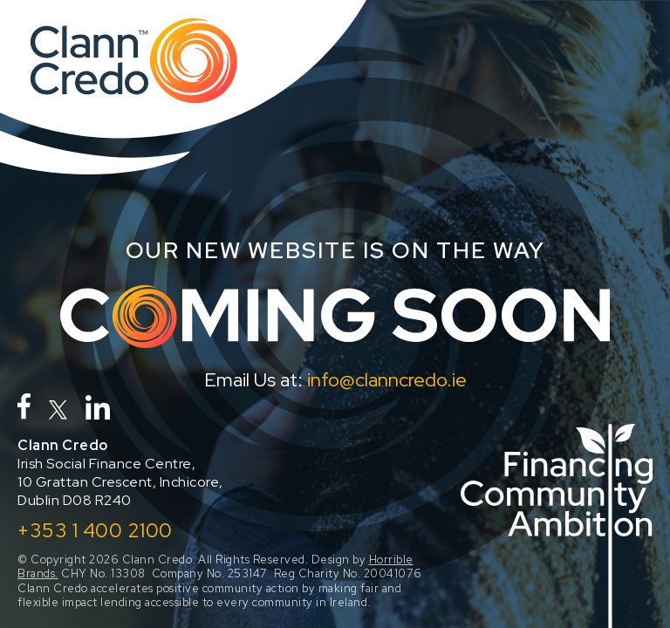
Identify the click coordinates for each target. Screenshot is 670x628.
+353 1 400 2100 (95, 530)
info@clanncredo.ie (387, 379)
